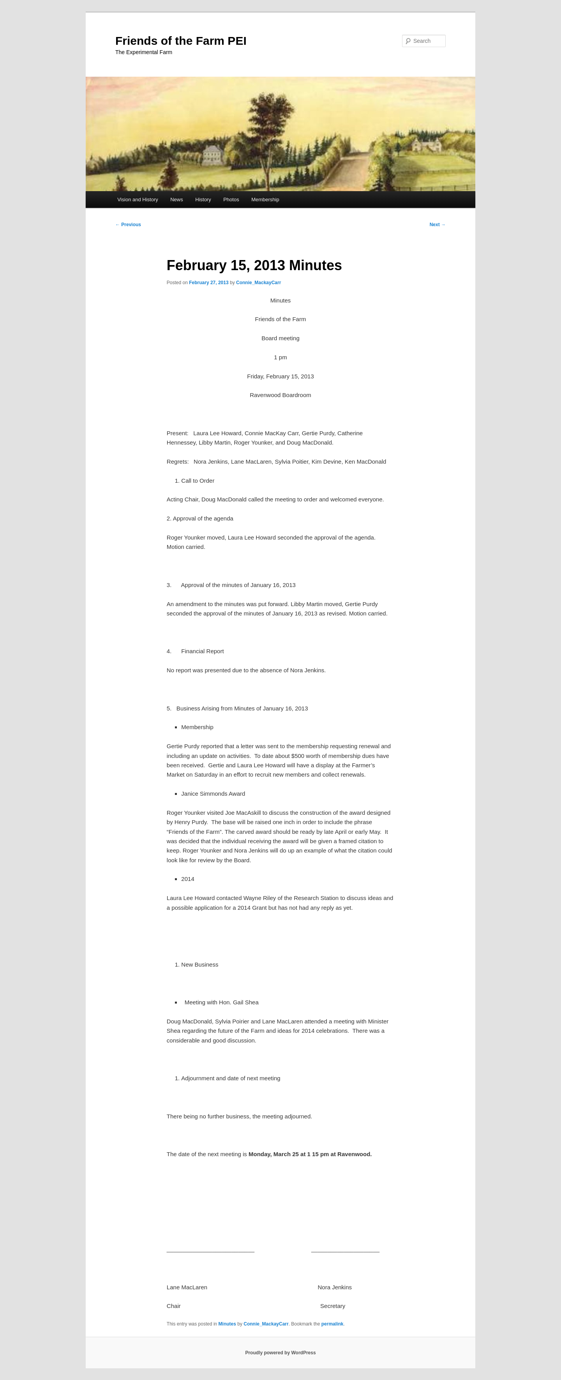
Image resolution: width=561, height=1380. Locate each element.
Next (438, 224)
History (203, 199)
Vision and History (137, 199)
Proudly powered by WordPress (280, 1352)
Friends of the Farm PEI (181, 40)
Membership (265, 199)
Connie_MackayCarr (258, 282)
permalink (332, 1324)
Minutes (227, 1324)
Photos (231, 199)
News (176, 199)
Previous (128, 224)
